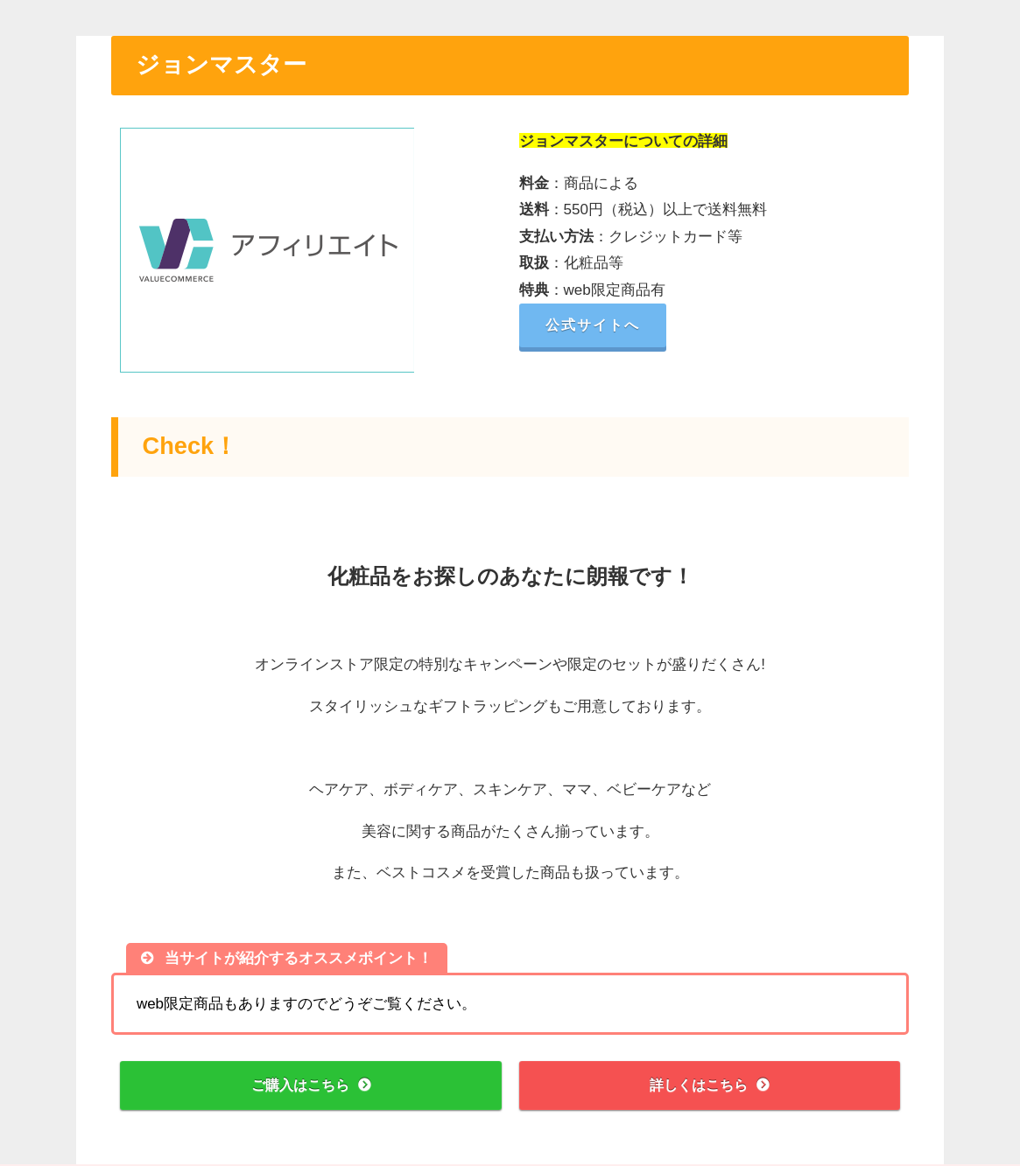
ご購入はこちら (300, 1086)
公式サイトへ (599, 325)
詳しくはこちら (698, 1086)
